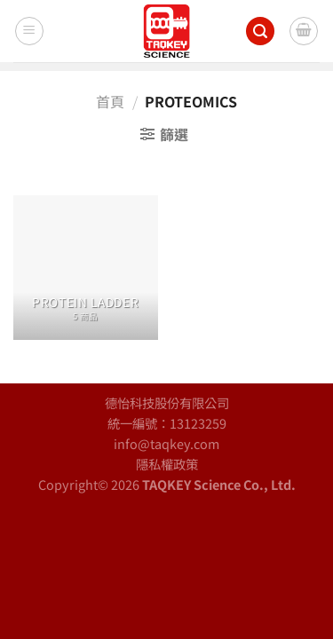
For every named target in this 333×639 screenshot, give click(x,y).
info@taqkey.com (166, 443)
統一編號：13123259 (166, 423)
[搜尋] (260, 31)
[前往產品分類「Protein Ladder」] (85, 267)
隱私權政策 (167, 463)
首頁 (110, 101)
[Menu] (29, 31)
